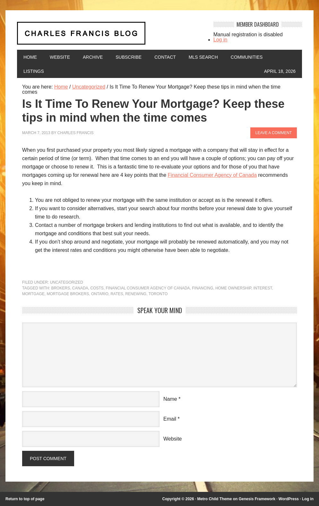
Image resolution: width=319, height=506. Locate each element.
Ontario (99, 294)
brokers (60, 288)
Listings (33, 71)
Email (169, 419)
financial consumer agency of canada (148, 288)
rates (116, 294)
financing (202, 288)
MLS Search (203, 57)
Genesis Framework (257, 499)
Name (170, 399)
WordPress (289, 499)
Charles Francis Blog (110, 36)
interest (262, 288)
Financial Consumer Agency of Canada (212, 175)
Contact (165, 57)
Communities (247, 57)
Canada (80, 288)
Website (60, 57)
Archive (93, 57)
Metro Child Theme (214, 499)
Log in (220, 39)
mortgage (33, 294)
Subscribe (129, 57)
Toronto (158, 294)
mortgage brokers (68, 294)
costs (97, 288)
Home (30, 57)
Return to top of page (24, 499)
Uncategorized (66, 282)
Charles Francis (75, 133)
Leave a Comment (273, 133)
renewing (135, 294)
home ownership (233, 288)
